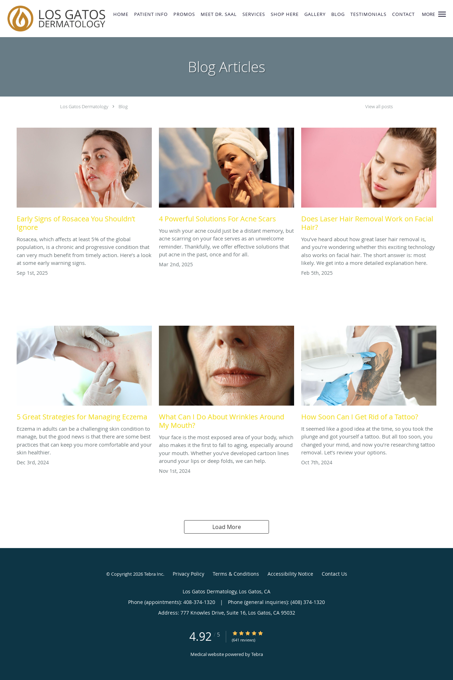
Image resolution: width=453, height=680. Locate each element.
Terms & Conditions (236, 573)
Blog (123, 106)
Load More (226, 527)
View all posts (379, 107)
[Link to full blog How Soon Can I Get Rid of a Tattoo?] (368, 375)
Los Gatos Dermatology (84, 106)
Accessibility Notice (290, 573)
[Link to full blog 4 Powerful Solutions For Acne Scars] (226, 177)
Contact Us (334, 573)
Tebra (257, 654)
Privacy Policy (188, 573)
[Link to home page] (54, 18)
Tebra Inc (153, 574)
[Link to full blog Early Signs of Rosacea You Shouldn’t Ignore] (84, 181)
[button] (442, 14)
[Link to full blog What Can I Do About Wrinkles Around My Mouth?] (226, 379)
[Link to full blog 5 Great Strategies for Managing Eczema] (84, 375)
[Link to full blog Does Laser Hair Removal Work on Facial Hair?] (368, 181)
